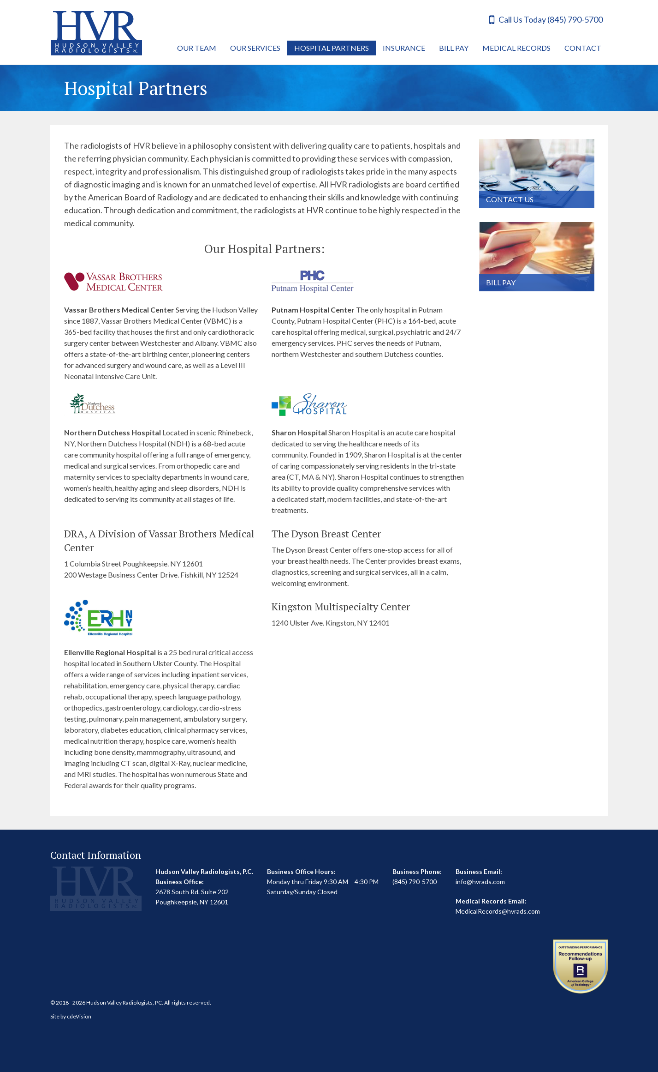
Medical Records (516, 47)
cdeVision (79, 1016)
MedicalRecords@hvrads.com (498, 911)
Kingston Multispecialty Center (341, 606)
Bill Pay (453, 47)
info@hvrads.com (480, 881)
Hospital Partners (331, 47)
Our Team (196, 47)
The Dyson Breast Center (326, 533)
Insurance (404, 47)
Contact (582, 47)
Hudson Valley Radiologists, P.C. (96, 33)
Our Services (255, 47)
